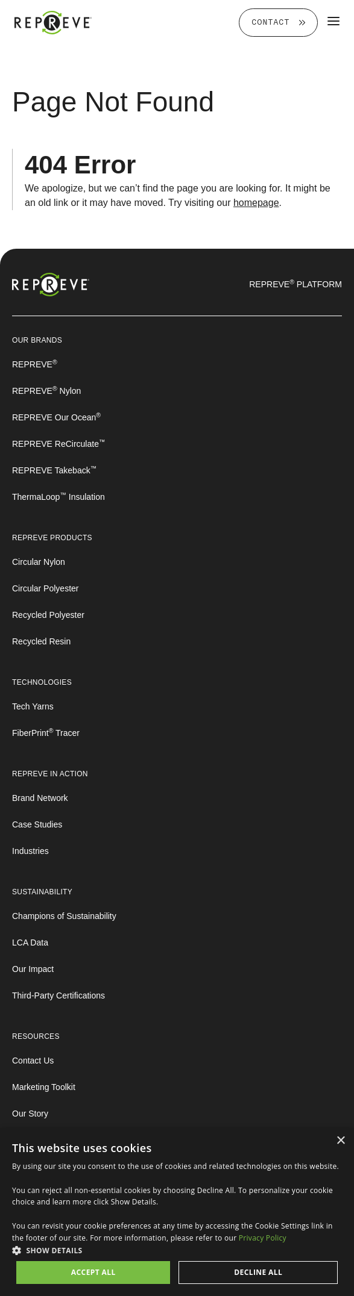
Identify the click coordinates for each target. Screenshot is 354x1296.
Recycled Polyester (48, 615)
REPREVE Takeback (54, 470)
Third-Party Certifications (58, 995)
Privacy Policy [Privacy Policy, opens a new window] (262, 1238)
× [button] (340, 1140)
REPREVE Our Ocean (56, 417)
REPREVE (34, 364)
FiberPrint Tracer (46, 733)
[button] (177, 1250)
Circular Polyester (45, 588)
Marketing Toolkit (43, 1087)
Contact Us (33, 1060)
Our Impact (33, 969)
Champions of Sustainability (64, 916)
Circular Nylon (38, 562)
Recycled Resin (41, 641)
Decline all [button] (258, 1272)
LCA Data (30, 942)
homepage (256, 203)
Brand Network (40, 798)
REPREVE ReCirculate (58, 444)
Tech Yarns (33, 706)
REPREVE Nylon (46, 391)
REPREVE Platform (295, 284)
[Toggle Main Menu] (333, 20)
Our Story (30, 1113)
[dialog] (177, 1212)
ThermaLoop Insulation (58, 497)
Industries (30, 851)
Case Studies (37, 824)
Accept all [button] (93, 1272)
